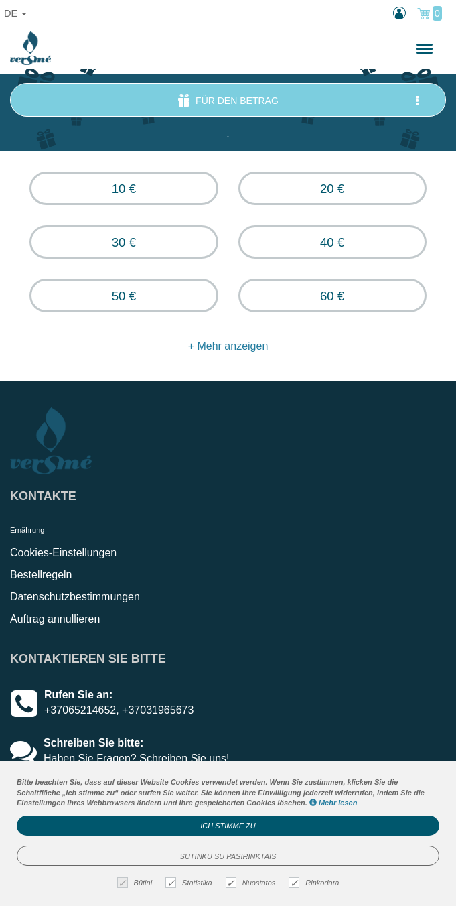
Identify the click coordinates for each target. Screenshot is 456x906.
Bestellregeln (41, 574)
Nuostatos (252, 883)
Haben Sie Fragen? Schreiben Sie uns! (137, 758)
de (15, 13)
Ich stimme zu (228, 826)
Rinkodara (315, 883)
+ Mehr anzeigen (228, 346)
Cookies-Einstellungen (63, 552)
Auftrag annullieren (55, 619)
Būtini (137, 883)
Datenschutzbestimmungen (75, 596)
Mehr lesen (333, 803)
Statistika (190, 883)
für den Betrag (299, 100)
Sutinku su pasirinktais (228, 856)
